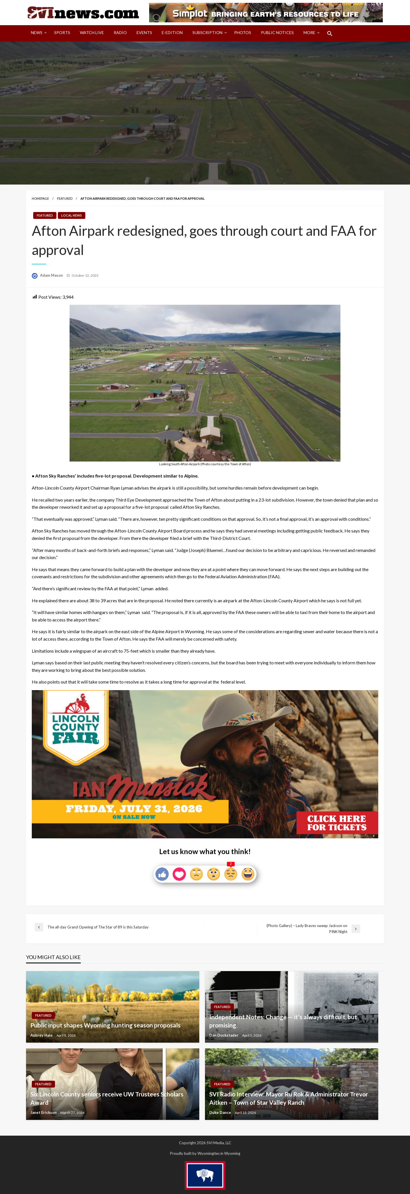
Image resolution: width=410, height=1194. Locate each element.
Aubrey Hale (42, 1035)
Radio (120, 32)
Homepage (40, 198)
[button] (330, 33)
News (36, 32)
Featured (64, 198)
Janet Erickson (44, 1112)
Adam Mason (52, 275)
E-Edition (172, 32)
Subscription (207, 32)
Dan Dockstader (224, 1035)
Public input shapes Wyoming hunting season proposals (105, 1025)
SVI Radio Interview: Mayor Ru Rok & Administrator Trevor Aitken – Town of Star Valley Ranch (288, 1098)
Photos (242, 32)
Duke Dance (220, 1112)
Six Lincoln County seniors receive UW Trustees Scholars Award (107, 1098)
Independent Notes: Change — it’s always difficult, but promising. (283, 1021)
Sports (62, 32)
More (309, 32)
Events (144, 32)
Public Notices (277, 32)
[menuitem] (37, 33)
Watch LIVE (92, 32)
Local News (71, 215)
